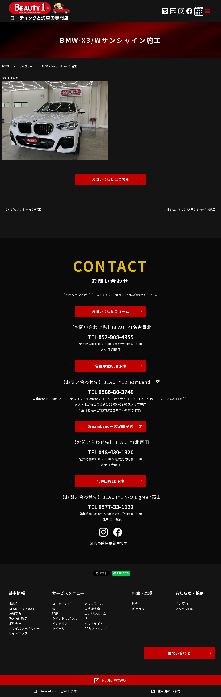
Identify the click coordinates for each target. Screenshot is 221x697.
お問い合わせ (179, 653)
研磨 (55, 613)
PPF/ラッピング (95, 628)
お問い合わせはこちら (110, 179)
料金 (135, 603)
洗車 (55, 608)
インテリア (60, 623)
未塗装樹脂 (92, 608)
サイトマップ (18, 633)
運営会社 (15, 623)
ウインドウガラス (64, 618)
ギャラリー (25, 66)
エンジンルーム (95, 613)
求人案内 (182, 603)
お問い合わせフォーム (110, 311)
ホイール (58, 628)
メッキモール (93, 603)
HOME (6, 66)
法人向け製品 (18, 618)
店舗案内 (15, 613)
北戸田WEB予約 (110, 481)
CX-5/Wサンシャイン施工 (23, 209)
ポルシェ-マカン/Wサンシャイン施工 (189, 209)
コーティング (61, 603)
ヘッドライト (93, 623)
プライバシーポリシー (24, 628)
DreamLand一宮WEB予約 (110, 426)
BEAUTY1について (22, 608)
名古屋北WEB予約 (110, 366)
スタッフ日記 (185, 608)
